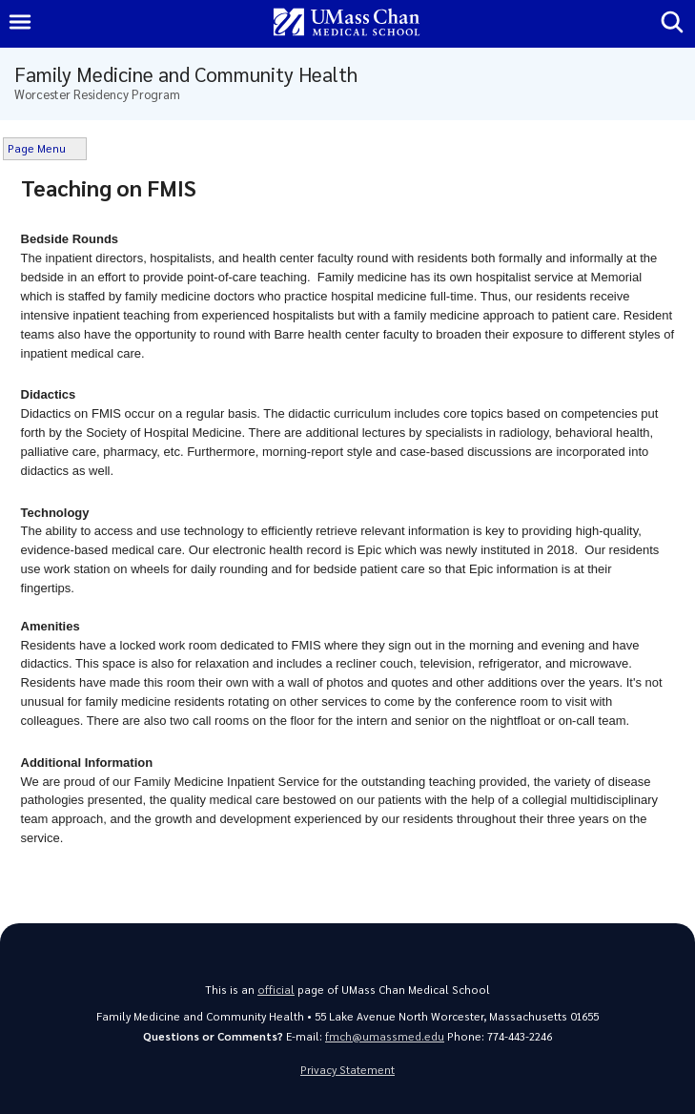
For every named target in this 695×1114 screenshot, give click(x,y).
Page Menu (37, 148)
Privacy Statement (347, 1069)
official (276, 989)
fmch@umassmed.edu (384, 1036)
